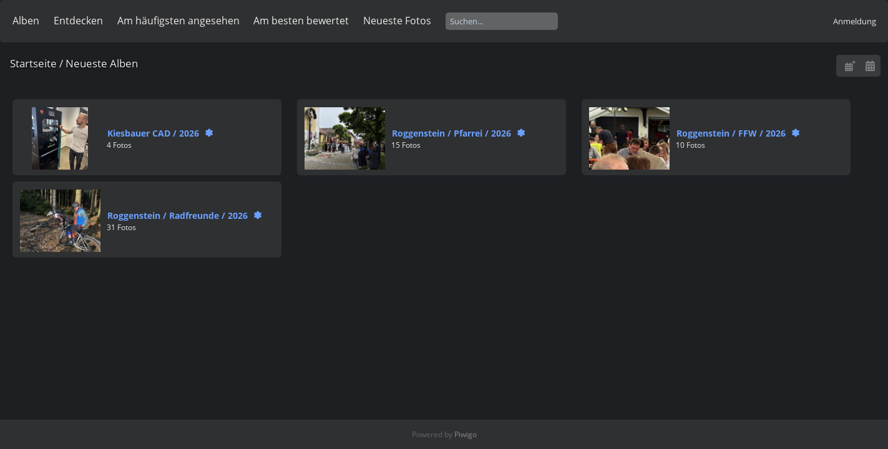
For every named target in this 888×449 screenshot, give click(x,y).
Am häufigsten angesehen (178, 20)
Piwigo (465, 434)
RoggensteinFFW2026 (731, 133)
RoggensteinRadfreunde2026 (177, 215)
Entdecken (78, 20)
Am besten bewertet (301, 20)
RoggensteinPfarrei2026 (451, 133)
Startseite (33, 63)
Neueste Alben (102, 63)
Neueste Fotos (397, 20)
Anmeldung (854, 21)
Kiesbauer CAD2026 (153, 133)
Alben (25, 20)
